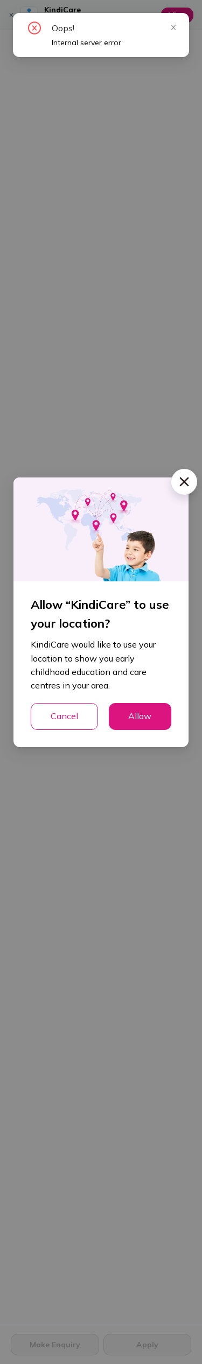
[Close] (184, 482)
